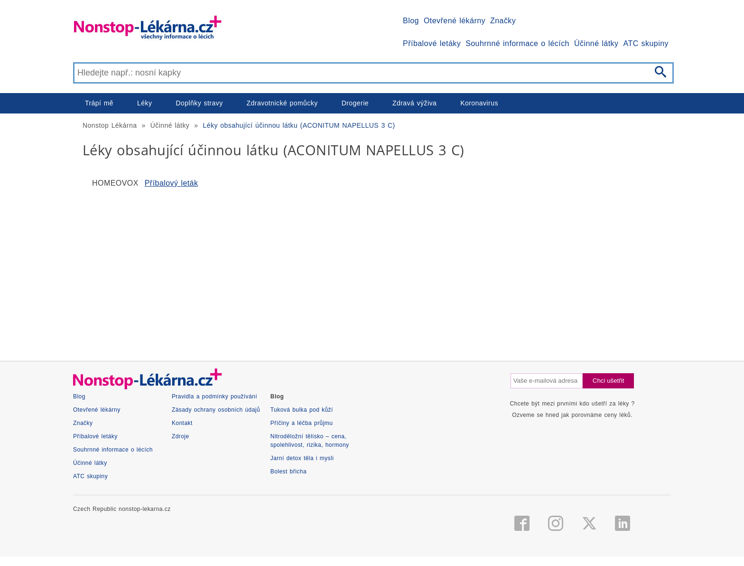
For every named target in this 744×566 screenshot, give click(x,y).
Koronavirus (479, 103)
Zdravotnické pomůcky (282, 103)
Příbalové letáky (432, 43)
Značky (503, 21)
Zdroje (180, 436)
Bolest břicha (288, 471)
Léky (144, 103)
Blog (411, 21)
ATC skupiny (646, 43)
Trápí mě (99, 103)
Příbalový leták (171, 183)
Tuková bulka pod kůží (301, 409)
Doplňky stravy (199, 103)
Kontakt (182, 423)
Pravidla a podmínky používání (214, 396)
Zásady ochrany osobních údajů (216, 409)
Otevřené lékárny (454, 21)
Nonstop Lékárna (110, 125)
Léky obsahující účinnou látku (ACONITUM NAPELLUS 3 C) (299, 125)
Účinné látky (596, 43)
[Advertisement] (357, 270)
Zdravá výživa (414, 103)
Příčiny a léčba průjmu (301, 423)
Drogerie (355, 103)
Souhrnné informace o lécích (517, 43)
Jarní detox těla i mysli (302, 458)
